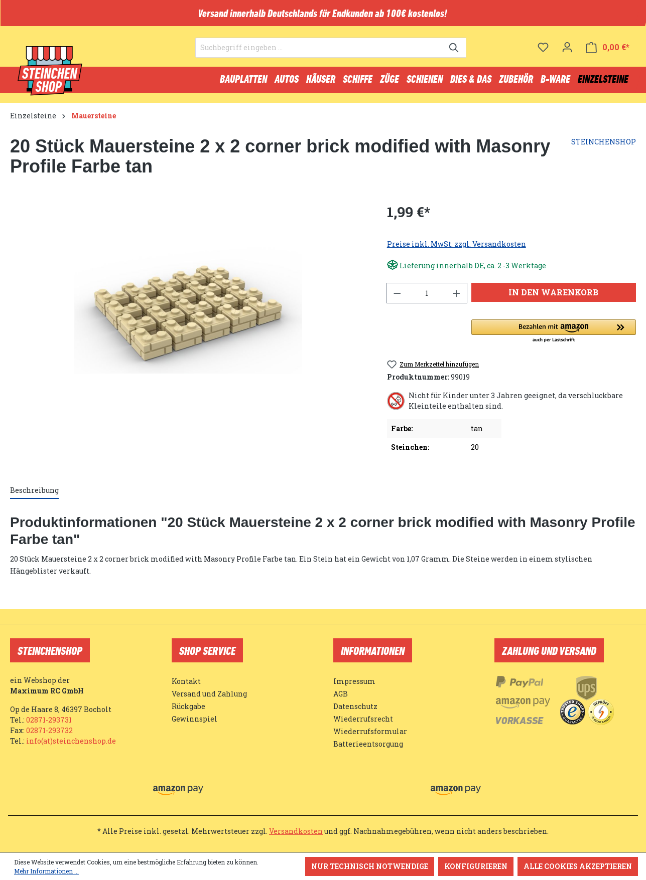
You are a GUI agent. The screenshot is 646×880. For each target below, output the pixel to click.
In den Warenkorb (553, 296)
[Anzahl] (427, 297)
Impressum (354, 681)
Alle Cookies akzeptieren (578, 866)
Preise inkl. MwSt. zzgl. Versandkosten (456, 248)
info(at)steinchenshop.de (71, 741)
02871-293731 (49, 720)
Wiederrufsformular (370, 731)
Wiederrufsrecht (363, 719)
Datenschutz (355, 706)
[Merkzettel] (543, 53)
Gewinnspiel (194, 719)
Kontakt (186, 681)
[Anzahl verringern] (397, 297)
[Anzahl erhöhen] (456, 297)
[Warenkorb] (607, 53)
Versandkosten (296, 831)
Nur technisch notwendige (369, 866)
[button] (553, 336)
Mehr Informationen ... (46, 871)
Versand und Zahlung (209, 693)
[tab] (34, 495)
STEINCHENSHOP (603, 146)
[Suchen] (454, 53)
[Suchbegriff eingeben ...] (319, 53)
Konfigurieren (475, 866)
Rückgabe (188, 706)
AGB (340, 693)
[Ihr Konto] (567, 53)
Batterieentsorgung (368, 744)
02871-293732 (49, 730)
